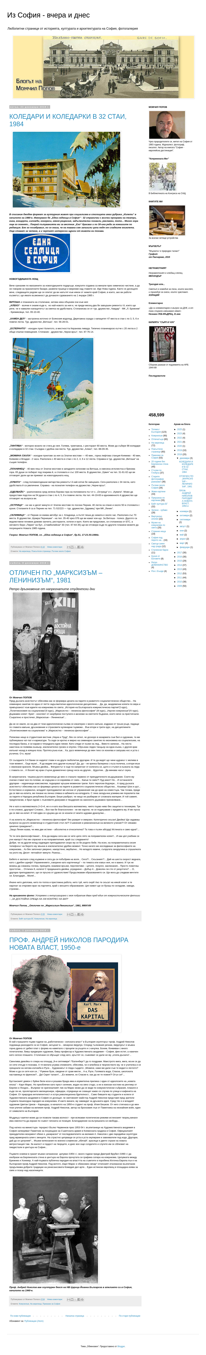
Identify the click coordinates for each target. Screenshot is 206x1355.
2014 (180, 565)
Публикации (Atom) (34, 1321)
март (182, 543)
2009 (180, 586)
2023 (180, 433)
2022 (180, 438)
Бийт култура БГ (26, 919)
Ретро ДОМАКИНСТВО (159, 563)
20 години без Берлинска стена (159, 462)
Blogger (121, 1346)
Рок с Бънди (157, 571)
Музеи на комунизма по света (158, 525)
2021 (180, 442)
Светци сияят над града (158, 544)
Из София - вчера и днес (48, 15)
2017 (180, 552)
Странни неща (158, 531)
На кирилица (24, 551)
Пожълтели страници (41, 551)
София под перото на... (157, 538)
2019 (180, 450)
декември (185, 458)
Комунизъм (39, 919)
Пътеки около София (61, 551)
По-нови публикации (20, 1316)
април (183, 539)
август (183, 526)
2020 (180, 446)
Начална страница (75, 1316)
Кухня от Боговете (155, 557)
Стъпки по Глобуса (156, 471)
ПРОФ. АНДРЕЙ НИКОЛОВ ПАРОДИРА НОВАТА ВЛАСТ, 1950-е (68, 943)
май (182, 535)
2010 (180, 581)
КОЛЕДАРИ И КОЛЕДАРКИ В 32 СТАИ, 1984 (186, 466)
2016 (180, 556)
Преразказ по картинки (158, 499)
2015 (180, 561)
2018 (180, 454)
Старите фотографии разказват (157, 479)
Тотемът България (156, 430)
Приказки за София (51, 1304)
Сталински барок (159, 550)
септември (185, 519)
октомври (185, 515)
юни (182, 530)
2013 (180, 569)
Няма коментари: (55, 547)
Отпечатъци (157, 439)
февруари (185, 547)
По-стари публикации (129, 1316)
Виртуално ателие (156, 517)
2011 (180, 577)
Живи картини (158, 491)
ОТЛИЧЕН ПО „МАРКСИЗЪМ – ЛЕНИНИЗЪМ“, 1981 (55, 576)
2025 (180, 429)
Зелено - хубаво (159, 510)
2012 (180, 573)
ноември (184, 511)
